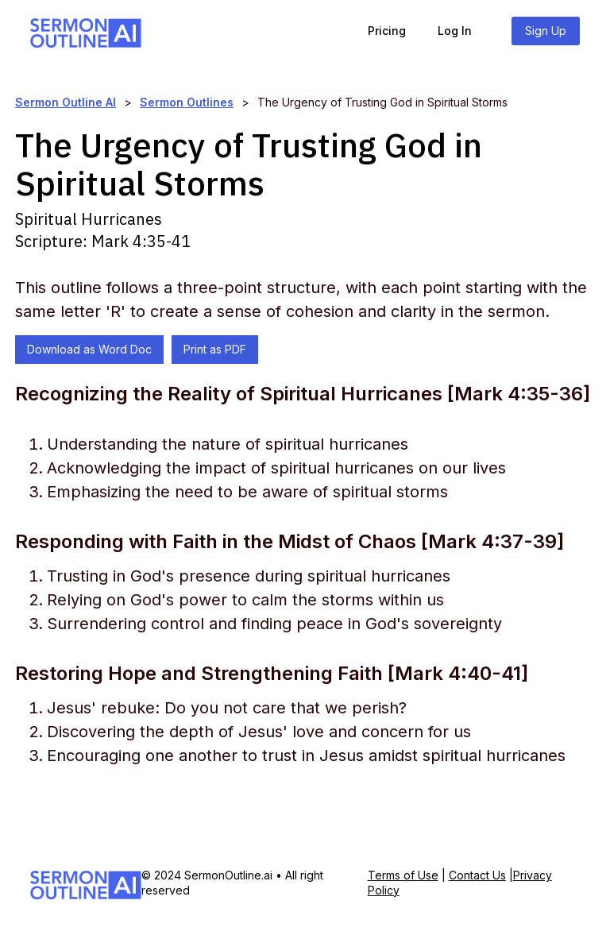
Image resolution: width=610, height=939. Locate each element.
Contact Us (477, 875)
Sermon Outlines (187, 102)
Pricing (387, 30)
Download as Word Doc (89, 349)
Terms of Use (403, 875)
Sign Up (545, 30)
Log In (455, 30)
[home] (85, 30)
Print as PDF (214, 349)
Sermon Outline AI (65, 102)
